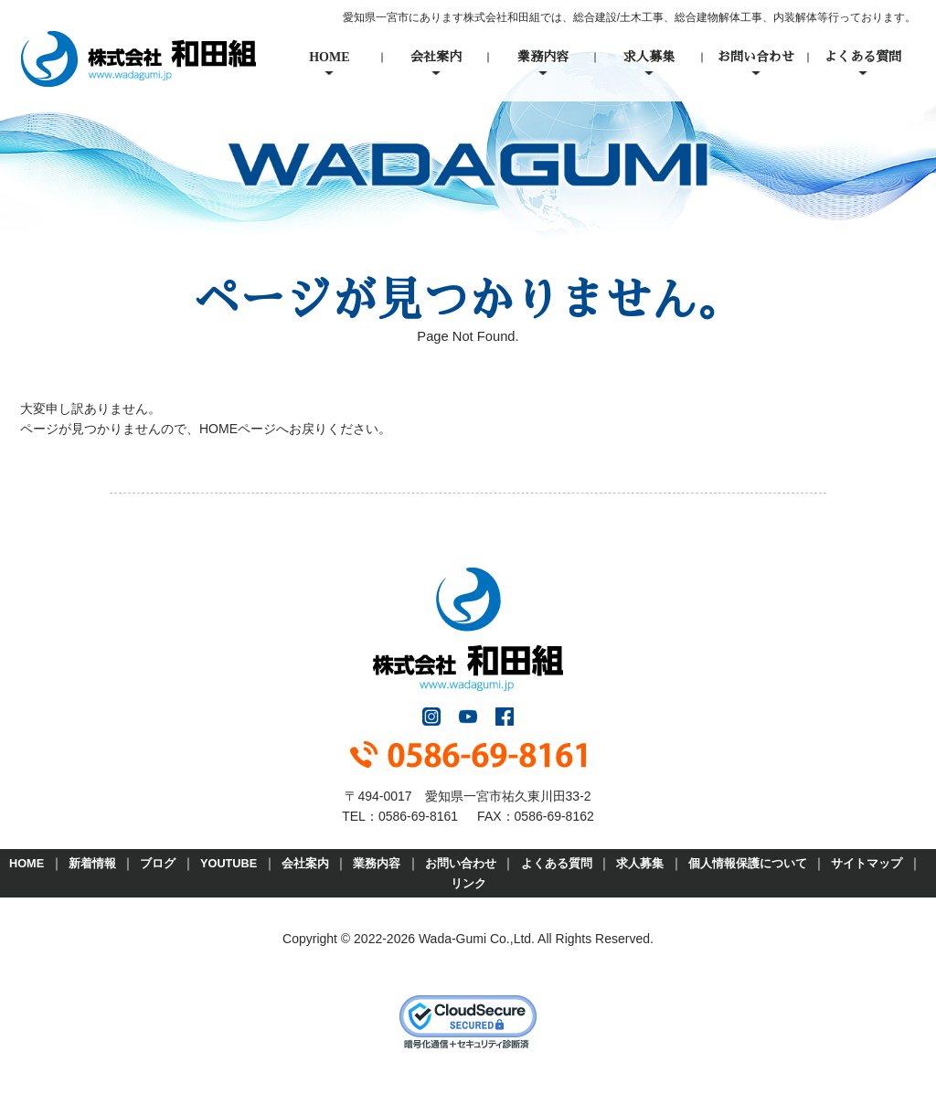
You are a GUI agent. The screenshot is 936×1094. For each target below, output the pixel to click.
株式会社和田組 (139, 59)
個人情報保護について (747, 863)
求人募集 (649, 57)
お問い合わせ (756, 57)
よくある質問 (862, 57)
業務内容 (543, 57)
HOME (329, 57)
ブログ (158, 863)
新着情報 (92, 863)
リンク (468, 883)
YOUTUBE (228, 863)
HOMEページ (237, 428)
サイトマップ (866, 863)
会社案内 (436, 57)
